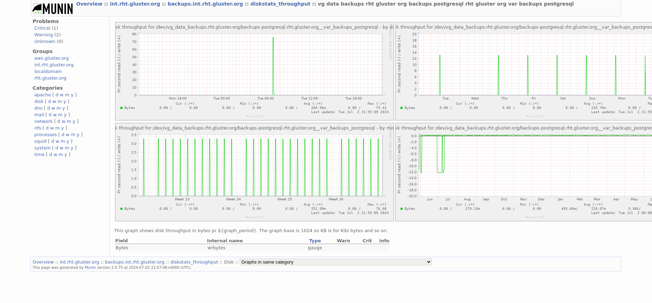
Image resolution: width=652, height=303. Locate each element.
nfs (37, 128)
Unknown (44, 41)
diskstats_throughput (281, 4)
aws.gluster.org (51, 58)
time (39, 154)
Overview (90, 4)
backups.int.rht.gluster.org (206, 4)
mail (39, 114)
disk (38, 101)
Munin (90, 267)
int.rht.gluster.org (136, 4)
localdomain (48, 71)
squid (40, 141)
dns (38, 108)
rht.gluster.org (50, 78)
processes (45, 134)
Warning (43, 34)
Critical (42, 28)
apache (42, 94)
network (43, 121)
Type (315, 240)
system (42, 147)
